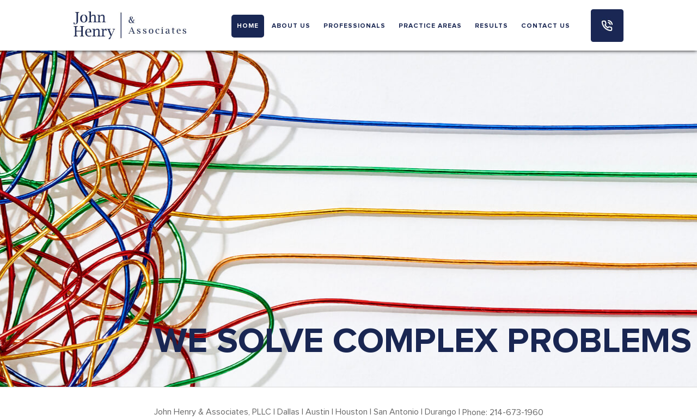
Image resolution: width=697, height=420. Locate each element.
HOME (248, 26)
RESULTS (491, 26)
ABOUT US (291, 26)
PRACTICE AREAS (430, 26)
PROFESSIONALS (354, 26)
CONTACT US (545, 26)
